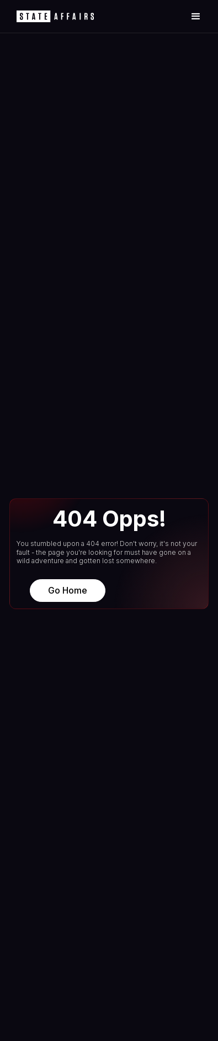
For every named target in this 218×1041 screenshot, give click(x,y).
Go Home (67, 590)
